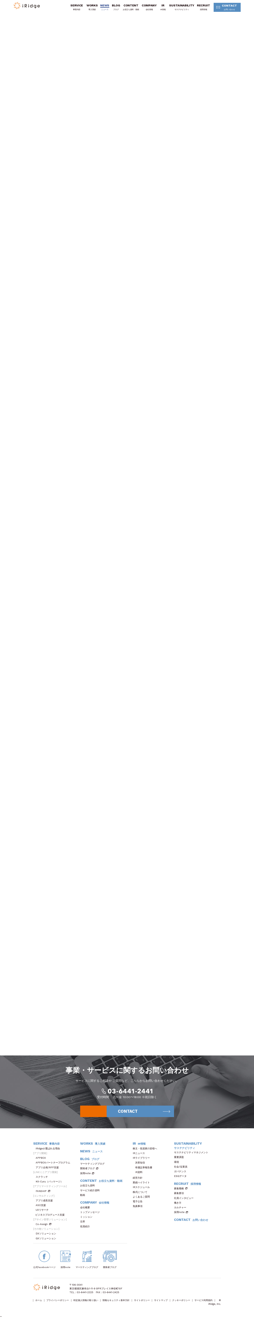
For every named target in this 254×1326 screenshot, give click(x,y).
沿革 (83, 1224)
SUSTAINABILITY (179, 8)
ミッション (87, 1219)
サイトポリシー (150, 1303)
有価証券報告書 (143, 1170)
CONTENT (129, 8)
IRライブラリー (142, 1160)
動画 (83, 1197)
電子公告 (139, 1204)
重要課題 (180, 1160)
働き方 (179, 1205)
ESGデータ (181, 1179)
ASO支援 (42, 1208)
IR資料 (138, 1175)
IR (161, 8)
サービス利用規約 (43, 1307)
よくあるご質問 (142, 1199)
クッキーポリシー (193, 1303)
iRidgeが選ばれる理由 (49, 1151)
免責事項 (139, 1209)
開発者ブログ (87, 1171)
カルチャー (181, 1210)
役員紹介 (86, 1229)
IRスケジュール (142, 1190)
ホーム (39, 1303)
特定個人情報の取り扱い (90, 1303)
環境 (177, 1164)
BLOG (114, 8)
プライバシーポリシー (59, 1303)
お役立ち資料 (88, 1188)
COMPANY (147, 8)
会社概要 (86, 1210)
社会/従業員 (182, 1169)
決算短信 (140, 1165)
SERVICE (74, 8)
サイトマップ (171, 1303)
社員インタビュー (185, 1200)
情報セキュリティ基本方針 (122, 1303)
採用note (85, 1176)
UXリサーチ (43, 1212)
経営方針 (139, 1180)
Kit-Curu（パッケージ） (50, 1184)
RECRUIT (201, 8)
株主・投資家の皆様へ (146, 1151)
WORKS (90, 8)
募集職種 (181, 1191)
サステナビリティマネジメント (192, 1155)
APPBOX (42, 1160)
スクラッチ (43, 1179)
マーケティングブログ (93, 1166)
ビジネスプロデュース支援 (51, 1217)
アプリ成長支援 (45, 1203)
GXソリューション (47, 1241)
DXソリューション (47, 1236)
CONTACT (226, 8)
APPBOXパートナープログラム (54, 1165)
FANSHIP (43, 1194)
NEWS (102, 8)
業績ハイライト (142, 1185)
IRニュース (140, 1156)
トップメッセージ (91, 1215)
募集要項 (180, 1196)
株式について (141, 1194)
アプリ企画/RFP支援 (48, 1170)
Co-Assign (43, 1227)
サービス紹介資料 (91, 1193)
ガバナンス (181, 1174)
